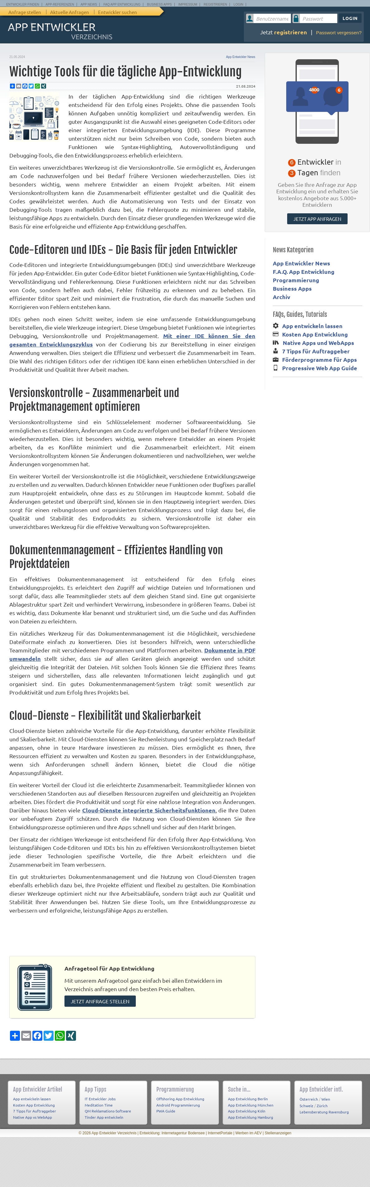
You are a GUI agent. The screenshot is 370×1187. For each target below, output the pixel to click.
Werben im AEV (248, 1131)
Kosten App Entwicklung (315, 334)
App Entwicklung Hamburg (250, 1114)
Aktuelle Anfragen (69, 12)
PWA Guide (165, 1108)
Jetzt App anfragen (317, 219)
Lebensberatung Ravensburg (324, 1109)
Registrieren (215, 4)
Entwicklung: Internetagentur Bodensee (172, 1131)
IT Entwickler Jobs (100, 1096)
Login (238, 4)
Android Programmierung (178, 1102)
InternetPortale (220, 1131)
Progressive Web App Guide (319, 367)
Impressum (187, 4)
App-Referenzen (60, 4)
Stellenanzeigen (278, 1131)
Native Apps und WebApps (318, 342)
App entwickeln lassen (312, 325)
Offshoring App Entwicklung (180, 1096)
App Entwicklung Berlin (248, 1096)
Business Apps (159, 4)
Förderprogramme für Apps (319, 359)
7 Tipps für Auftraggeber (316, 351)
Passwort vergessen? (339, 32)
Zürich (322, 1103)
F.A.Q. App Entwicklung (303, 271)
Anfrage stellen (24, 12)
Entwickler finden (22, 4)
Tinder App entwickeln (104, 1114)
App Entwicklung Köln (246, 1108)
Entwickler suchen (117, 12)
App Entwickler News (240, 57)
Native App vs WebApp (32, 1114)
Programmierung (296, 279)
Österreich (309, 1096)
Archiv (281, 296)
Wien (325, 1096)
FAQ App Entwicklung (121, 4)
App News (89, 4)
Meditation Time (99, 1102)
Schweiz (306, 1103)
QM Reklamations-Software (108, 1108)
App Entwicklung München (250, 1102)
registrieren (290, 32)
